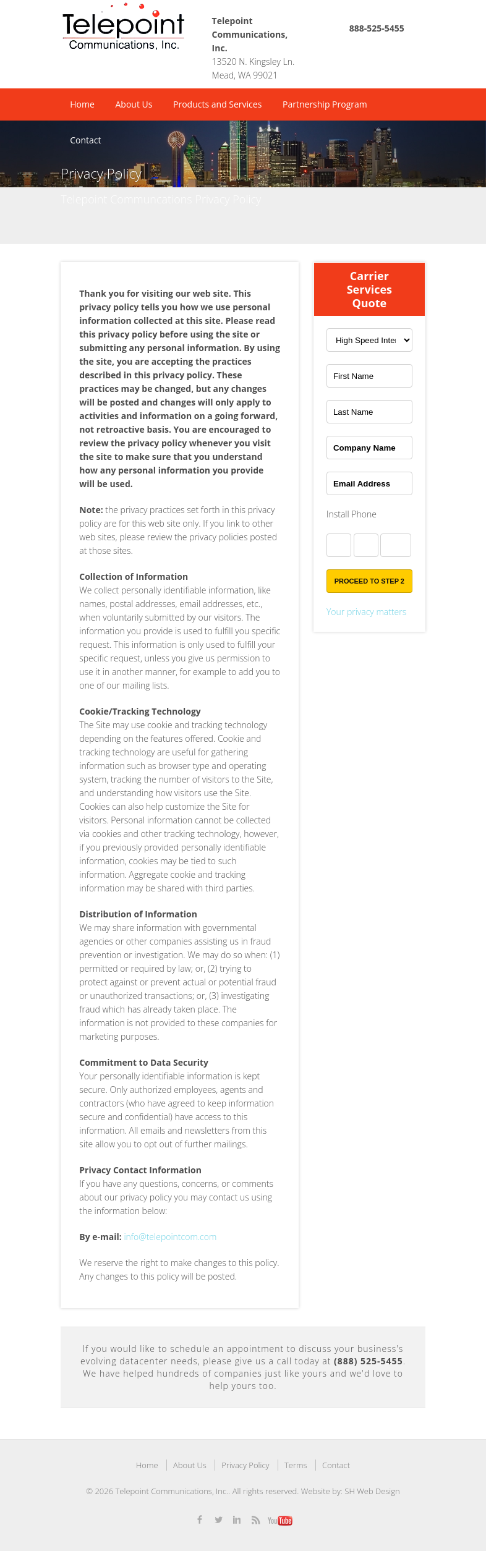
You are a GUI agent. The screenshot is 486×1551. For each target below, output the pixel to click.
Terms (295, 1465)
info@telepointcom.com (170, 1237)
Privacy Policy (245, 1465)
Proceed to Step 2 (369, 581)
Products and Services (217, 104)
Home (82, 104)
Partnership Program (325, 104)
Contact (85, 140)
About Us (133, 104)
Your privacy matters (366, 612)
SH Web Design (371, 1491)
